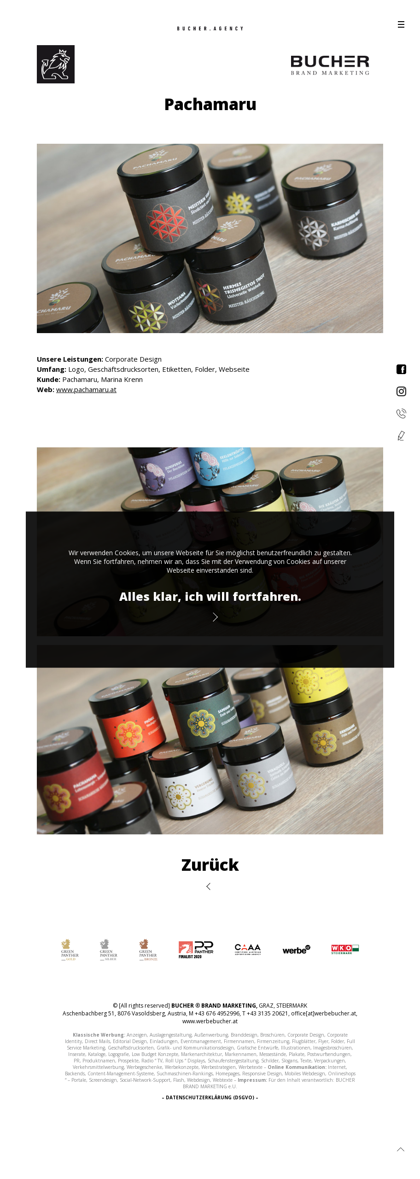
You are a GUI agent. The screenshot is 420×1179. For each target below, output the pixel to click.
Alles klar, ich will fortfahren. (210, 596)
